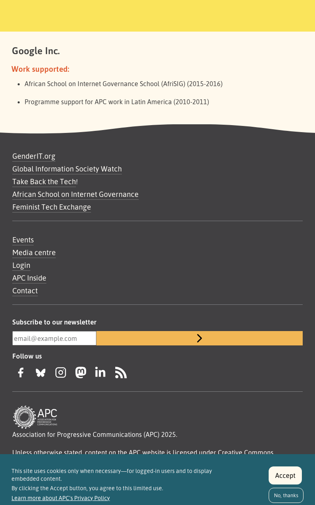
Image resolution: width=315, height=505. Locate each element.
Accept (285, 479)
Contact (25, 290)
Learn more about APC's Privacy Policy (60, 502)
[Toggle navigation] (287, 14)
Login (21, 265)
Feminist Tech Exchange (51, 206)
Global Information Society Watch (67, 168)
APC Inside (29, 277)
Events (23, 239)
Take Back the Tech (44, 181)
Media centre (34, 252)
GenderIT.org (33, 155)
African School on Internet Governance (75, 194)
